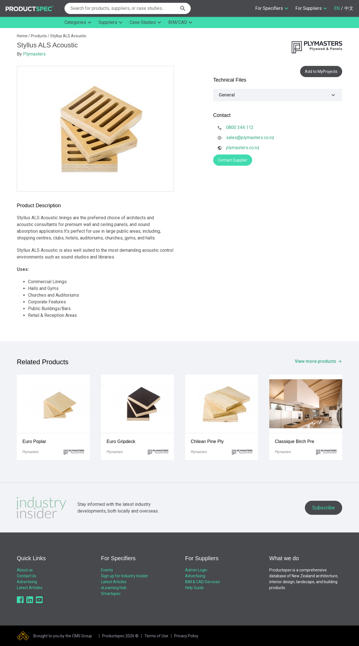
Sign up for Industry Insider (124, 576)
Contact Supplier (232, 160)
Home (22, 36)
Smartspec (111, 593)
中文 (348, 8)
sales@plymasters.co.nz (250, 137)
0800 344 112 (240, 127)
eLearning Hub (113, 587)
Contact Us (26, 576)
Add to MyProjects (321, 71)
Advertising (27, 582)
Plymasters (34, 54)
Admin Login (196, 570)
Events (107, 570)
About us (25, 570)
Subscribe (323, 508)
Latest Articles (29, 587)
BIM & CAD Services (202, 582)
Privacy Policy (186, 636)
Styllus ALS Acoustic (68, 36)
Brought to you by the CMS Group (62, 636)
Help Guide (194, 587)
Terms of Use (156, 636)
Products (39, 36)
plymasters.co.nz (242, 147)
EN (337, 8)
